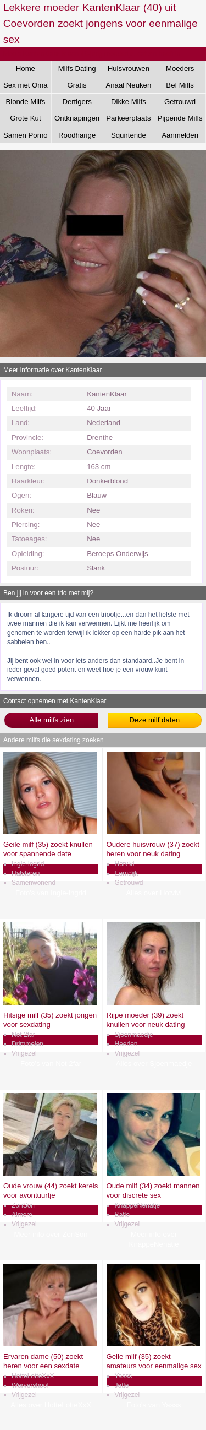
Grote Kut (25, 118)
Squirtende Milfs (128, 137)
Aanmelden (180, 135)
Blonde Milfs (25, 101)
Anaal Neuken (128, 85)
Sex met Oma (25, 85)
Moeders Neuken (180, 70)
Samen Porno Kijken (25, 137)
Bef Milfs (180, 85)
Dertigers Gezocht (77, 103)
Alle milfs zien (51, 720)
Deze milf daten (154, 720)
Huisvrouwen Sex (128, 70)
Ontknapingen (76, 118)
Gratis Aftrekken (77, 87)
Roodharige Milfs (77, 137)
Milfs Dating (77, 68)
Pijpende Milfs (180, 118)
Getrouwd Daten (180, 103)
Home (25, 68)
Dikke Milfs (128, 101)
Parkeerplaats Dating (128, 120)
